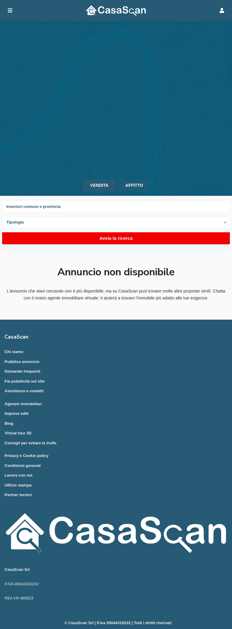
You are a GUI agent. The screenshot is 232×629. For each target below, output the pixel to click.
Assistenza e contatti (24, 391)
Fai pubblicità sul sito (25, 381)
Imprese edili (16, 413)
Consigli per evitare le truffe (30, 443)
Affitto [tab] (134, 185)
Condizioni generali (23, 465)
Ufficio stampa (18, 485)
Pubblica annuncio (22, 361)
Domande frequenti (22, 371)
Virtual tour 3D (18, 433)
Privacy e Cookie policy (26, 455)
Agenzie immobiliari (23, 404)
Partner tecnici (18, 495)
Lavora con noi (18, 475)
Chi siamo (14, 351)
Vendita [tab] (99, 185)
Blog (9, 423)
